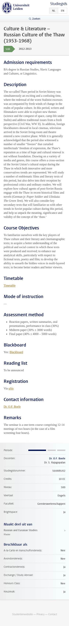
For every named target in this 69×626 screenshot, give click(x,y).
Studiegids (58, 3)
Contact (52, 614)
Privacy (40, 614)
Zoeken (36, 19)
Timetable (9, 285)
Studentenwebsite (22, 614)
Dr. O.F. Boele (12, 406)
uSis (11, 388)
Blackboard (16, 352)
